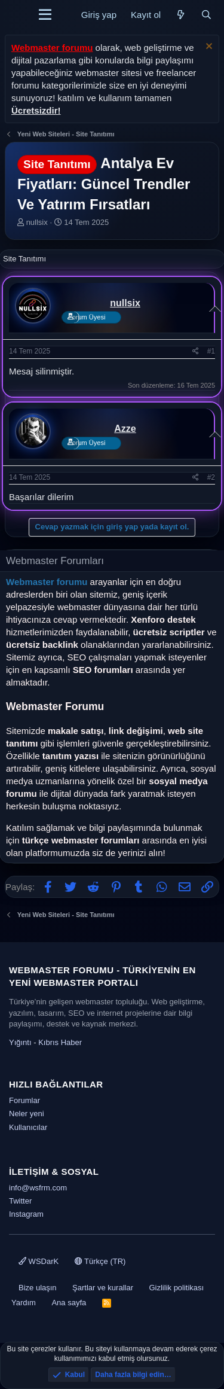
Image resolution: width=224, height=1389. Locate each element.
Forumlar (24, 1100)
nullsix (37, 222)
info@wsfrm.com (38, 1187)
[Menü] (45, 15)
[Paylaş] (195, 351)
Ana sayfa (68, 1302)
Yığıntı (20, 1042)
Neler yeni (26, 1113)
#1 (211, 351)
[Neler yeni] (181, 15)
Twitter (20, 1200)
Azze (125, 429)
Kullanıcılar (28, 1127)
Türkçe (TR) (100, 1261)
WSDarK (39, 1261)
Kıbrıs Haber (60, 1042)
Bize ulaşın (38, 1287)
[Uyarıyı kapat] (207, 47)
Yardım (23, 1302)
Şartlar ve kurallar (102, 1287)
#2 (211, 477)
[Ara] (206, 15)
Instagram (26, 1214)
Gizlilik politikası (176, 1287)
